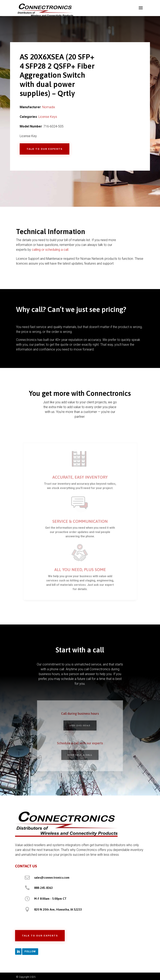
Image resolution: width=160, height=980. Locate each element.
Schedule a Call (80, 753)
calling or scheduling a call (50, 250)
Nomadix (48, 107)
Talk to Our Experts (45, 149)
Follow (30, 951)
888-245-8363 (80, 726)
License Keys (47, 117)
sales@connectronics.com (51, 877)
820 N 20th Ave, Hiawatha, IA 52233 (58, 909)
